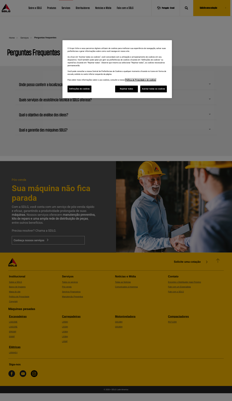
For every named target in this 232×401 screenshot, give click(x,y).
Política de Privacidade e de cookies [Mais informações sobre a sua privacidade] (140, 80)
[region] (117, 69)
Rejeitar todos (126, 89)
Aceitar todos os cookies (153, 89)
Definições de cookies (79, 89)
